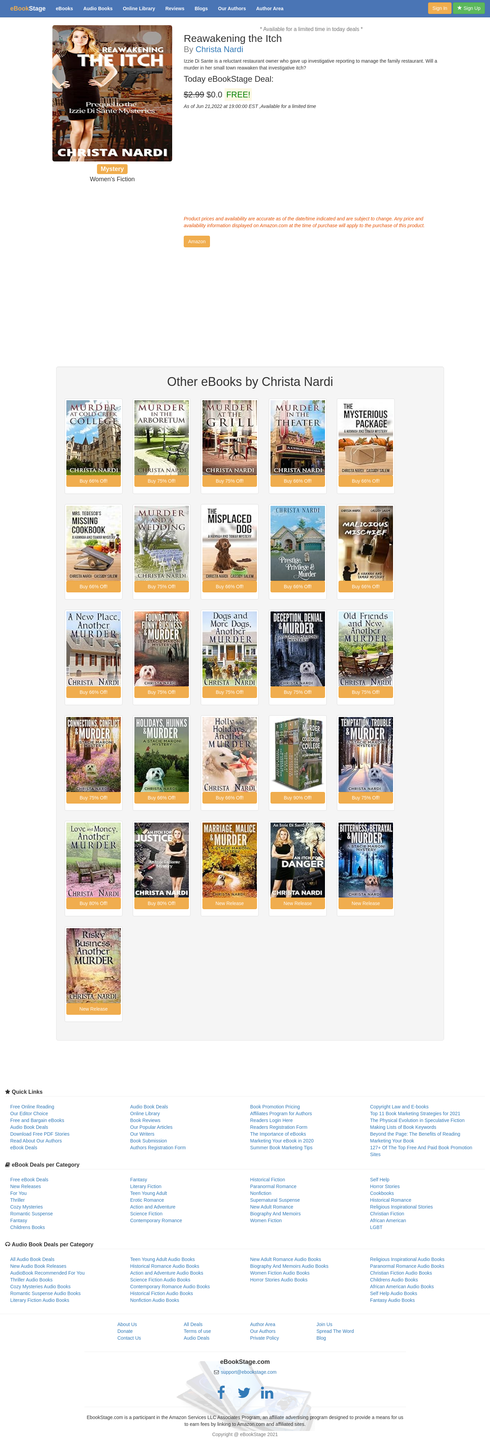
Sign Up (468, 8)
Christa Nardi (219, 49)
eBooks (64, 8)
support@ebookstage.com (249, 1372)
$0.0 (218, 94)
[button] (197, 241)
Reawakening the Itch (233, 38)
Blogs (201, 8)
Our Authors (232, 8)
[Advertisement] (311, 160)
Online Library (139, 8)
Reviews (174, 8)
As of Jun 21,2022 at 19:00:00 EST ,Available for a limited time (250, 106)
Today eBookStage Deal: (229, 79)
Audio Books (98, 8)
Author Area (269, 8)
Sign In (439, 8)
